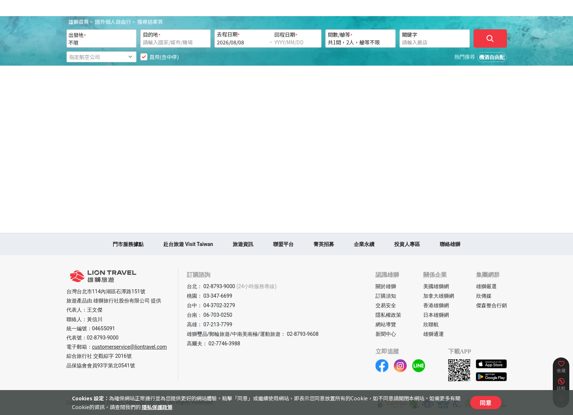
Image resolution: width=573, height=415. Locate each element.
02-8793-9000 (103, 338)
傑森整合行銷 (491, 305)
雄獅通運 (433, 334)
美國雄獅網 (436, 286)
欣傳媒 (484, 296)
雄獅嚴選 (486, 286)
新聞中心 (386, 334)
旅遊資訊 (243, 244)
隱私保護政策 (157, 407)
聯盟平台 (283, 244)
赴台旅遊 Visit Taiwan (188, 244)
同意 (486, 402)
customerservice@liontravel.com (129, 347)
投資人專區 (407, 244)
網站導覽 (386, 324)
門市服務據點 (128, 244)
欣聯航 (431, 324)
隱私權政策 (388, 315)
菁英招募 (323, 244)
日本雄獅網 (436, 315)
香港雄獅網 (436, 305)
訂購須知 (386, 296)
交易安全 (386, 305)
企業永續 (364, 244)
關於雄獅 (386, 286)
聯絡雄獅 (450, 244)
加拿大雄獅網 (438, 296)
